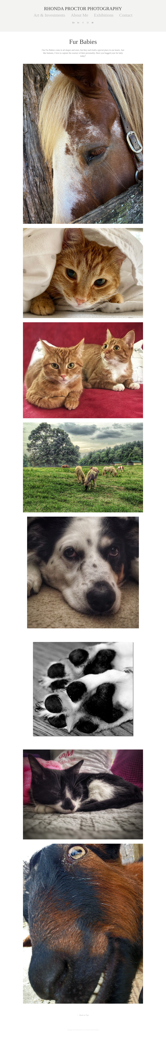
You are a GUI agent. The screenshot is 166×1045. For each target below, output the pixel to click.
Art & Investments (49, 15)
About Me (79, 15)
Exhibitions (103, 15)
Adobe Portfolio (95, 1030)
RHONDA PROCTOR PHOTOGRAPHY (83, 8)
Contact (125, 15)
